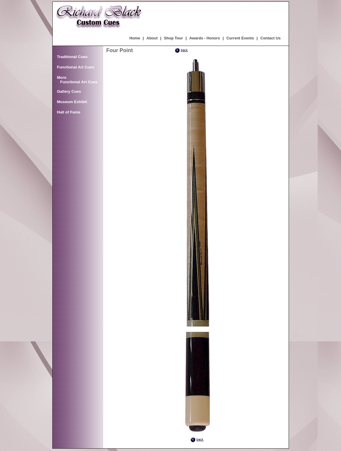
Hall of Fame (68, 112)
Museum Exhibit (72, 102)
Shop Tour (173, 38)
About (152, 38)
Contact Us (270, 38)
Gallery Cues (69, 91)
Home (135, 38)
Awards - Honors (204, 38)
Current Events (240, 38)
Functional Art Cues (75, 67)
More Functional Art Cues (77, 79)
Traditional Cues (72, 57)
